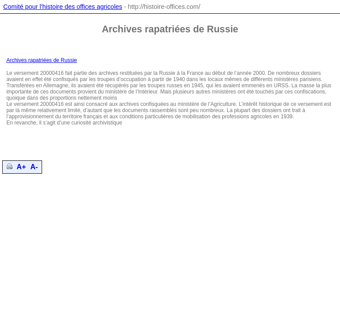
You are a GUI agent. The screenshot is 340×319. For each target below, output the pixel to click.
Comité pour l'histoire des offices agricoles (62, 6)
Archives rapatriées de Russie (41, 60)
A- (34, 167)
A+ (21, 167)
